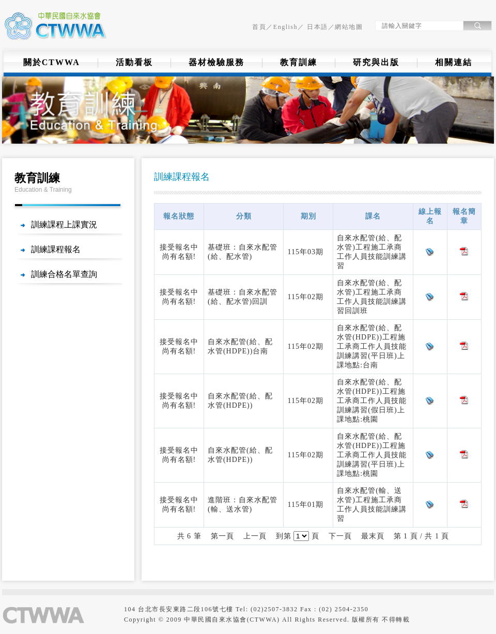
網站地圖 (349, 26)
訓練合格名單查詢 (64, 274)
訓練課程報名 (56, 249)
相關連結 (453, 62)
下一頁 (340, 536)
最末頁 (372, 536)
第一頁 (222, 536)
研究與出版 (376, 62)
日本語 (316, 26)
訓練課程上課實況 (64, 224)
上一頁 (255, 536)
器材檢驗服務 (216, 62)
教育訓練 (298, 62)
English (285, 26)
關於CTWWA (51, 62)
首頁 (259, 26)
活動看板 (134, 62)
